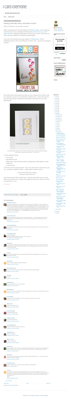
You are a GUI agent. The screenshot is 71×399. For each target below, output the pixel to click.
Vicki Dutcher (9, 363)
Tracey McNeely (10, 325)
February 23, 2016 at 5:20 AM (12, 350)
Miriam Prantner (10, 268)
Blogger (46, 395)
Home (5, 16)
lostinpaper (9, 332)
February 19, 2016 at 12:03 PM (13, 321)
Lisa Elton (9, 282)
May (57, 126)
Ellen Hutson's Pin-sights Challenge (60, 149)
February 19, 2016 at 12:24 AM (13, 299)
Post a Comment (9, 380)
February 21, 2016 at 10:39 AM (13, 342)
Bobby (8, 354)
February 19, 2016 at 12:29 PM (13, 328)
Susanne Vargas (10, 225)
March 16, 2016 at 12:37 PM (12, 378)
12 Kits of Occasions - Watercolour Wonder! (60, 134)
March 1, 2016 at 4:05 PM (12, 366)
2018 (56, 110)
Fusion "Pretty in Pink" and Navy (60, 147)
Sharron (8, 303)
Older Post (48, 383)
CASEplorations (35, 39)
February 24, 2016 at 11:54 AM (13, 359)
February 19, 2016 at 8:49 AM (12, 314)
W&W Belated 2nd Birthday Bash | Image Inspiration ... (60, 168)
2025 (56, 98)
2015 (56, 211)
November (58, 116)
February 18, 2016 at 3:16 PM (12, 264)
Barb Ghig (9, 289)
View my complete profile (58, 30)
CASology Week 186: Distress (60, 141)
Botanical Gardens (34, 30)
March (57, 129)
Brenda (8, 243)
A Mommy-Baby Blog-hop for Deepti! (61, 194)
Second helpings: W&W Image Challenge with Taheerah (60, 165)
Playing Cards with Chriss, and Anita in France (60, 157)
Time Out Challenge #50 (60, 135)
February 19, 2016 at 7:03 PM (12, 335)
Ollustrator (38, 395)
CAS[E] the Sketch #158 (60, 196)
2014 (56, 212)
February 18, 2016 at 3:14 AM (12, 212)
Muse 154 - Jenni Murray (60, 137)
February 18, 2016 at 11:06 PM (13, 292)
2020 (56, 106)
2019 (56, 108)
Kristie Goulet (10, 310)
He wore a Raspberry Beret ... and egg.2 (60, 160)
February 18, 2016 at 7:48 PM (12, 278)
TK (7, 252)
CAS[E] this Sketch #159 (60, 176)
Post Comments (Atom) (13, 385)
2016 (56, 113)
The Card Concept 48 (60, 179)
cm (7, 370)
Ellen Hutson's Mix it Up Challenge (60, 172)
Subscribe (60, 48)
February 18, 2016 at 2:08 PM (12, 248)
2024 (56, 100)
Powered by (60, 53)
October (57, 118)
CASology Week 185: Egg (61, 162)
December (58, 114)
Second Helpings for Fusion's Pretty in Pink (60, 144)
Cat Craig (9, 296)
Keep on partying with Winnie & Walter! (60, 191)
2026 (56, 96)
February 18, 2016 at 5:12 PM (12, 271)
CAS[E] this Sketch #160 (60, 154)
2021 (56, 105)
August (57, 121)
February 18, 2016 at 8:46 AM (12, 229)
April (57, 128)
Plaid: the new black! (60, 189)
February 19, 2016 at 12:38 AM (13, 307)
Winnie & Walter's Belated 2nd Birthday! (61, 201)
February (58, 131)
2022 (56, 103)
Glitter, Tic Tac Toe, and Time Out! (60, 187)
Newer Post (6, 383)
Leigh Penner (9, 318)
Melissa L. (9, 339)
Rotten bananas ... (59, 177)
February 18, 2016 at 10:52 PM (13, 285)
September (58, 119)
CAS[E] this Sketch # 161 (61, 139)
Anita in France (10, 202)
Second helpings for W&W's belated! (60, 198)
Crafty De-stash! (11, 16)
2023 (56, 101)
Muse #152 (58, 174)
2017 (56, 111)
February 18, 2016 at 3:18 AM (12, 221)
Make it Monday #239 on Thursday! (60, 152)
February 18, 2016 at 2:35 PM (12, 257)
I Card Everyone (15, 6)
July (57, 123)
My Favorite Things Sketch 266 (59, 182)
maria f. (8, 346)
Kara (8, 275)
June (57, 124)
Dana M (8, 261)
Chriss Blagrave (10, 233)
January (57, 209)
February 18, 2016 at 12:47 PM (13, 239)
